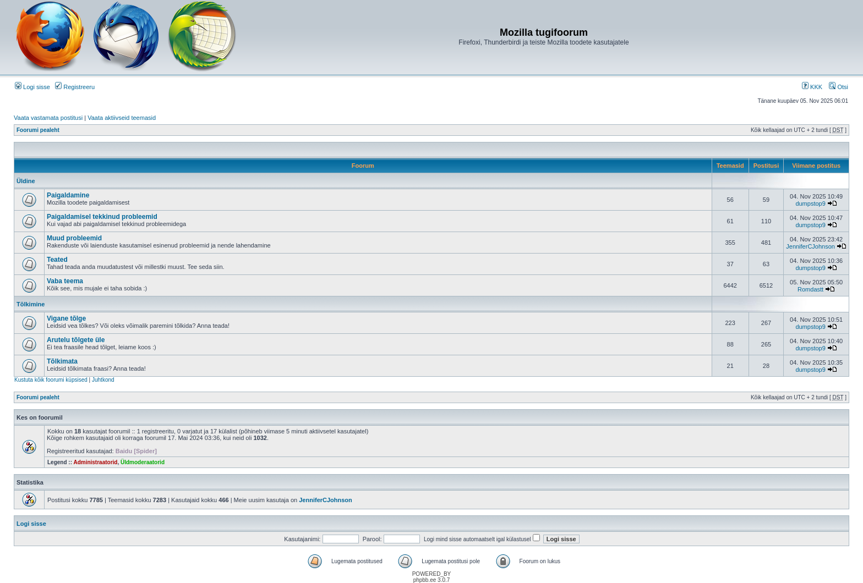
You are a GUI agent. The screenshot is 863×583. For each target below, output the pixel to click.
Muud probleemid (74, 238)
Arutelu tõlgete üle (76, 340)
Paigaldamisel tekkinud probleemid (102, 217)
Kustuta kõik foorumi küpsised (51, 380)
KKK (812, 87)
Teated (57, 259)
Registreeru (75, 87)
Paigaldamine (68, 195)
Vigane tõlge (66, 318)
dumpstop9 (810, 203)
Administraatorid (95, 462)
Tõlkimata (62, 361)
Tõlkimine (31, 304)
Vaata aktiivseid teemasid (122, 117)
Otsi (838, 87)
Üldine (26, 181)
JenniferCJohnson (810, 246)
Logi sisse (32, 87)
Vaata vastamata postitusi (48, 117)
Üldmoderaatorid (143, 462)
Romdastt (810, 289)
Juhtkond (103, 380)
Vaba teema (65, 281)
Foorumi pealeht (38, 130)
